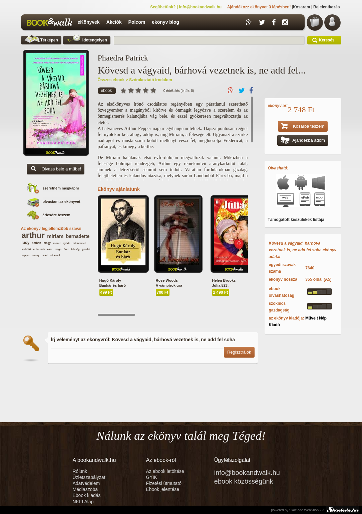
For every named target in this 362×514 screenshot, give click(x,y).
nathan (36, 243)
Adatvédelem (86, 483)
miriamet (55, 255)
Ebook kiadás (87, 495)
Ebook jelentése (162, 489)
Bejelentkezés (326, 7)
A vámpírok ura (169, 285)
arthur (33, 235)
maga (58, 249)
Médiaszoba (85, 489)
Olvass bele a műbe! (55, 169)
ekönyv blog (165, 22)
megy (46, 243)
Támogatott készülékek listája (296, 219)
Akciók (114, 22)
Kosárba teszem (302, 127)
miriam (55, 236)
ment (44, 255)
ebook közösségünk (243, 481)
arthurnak (39, 249)
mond (56, 243)
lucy (26, 242)
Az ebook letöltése (165, 471)
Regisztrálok (239, 352)
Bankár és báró (112, 285)
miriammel (79, 243)
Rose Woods (167, 280)
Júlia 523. (220, 285)
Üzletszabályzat (89, 477)
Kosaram (301, 7)
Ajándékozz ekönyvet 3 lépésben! (259, 7)
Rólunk (80, 471)
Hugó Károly (110, 280)
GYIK (151, 477)
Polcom (136, 22)
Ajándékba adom (303, 140)
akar (49, 249)
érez (66, 249)
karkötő (26, 249)
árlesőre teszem (56, 215)
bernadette (78, 236)
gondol (86, 249)
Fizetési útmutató (164, 483)
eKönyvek (89, 22)
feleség (75, 249)
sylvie (66, 243)
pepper (26, 255)
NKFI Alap (83, 501)
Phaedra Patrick (123, 57)
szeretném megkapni (61, 188)
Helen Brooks (224, 280)
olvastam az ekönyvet (61, 202)
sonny (35, 255)
